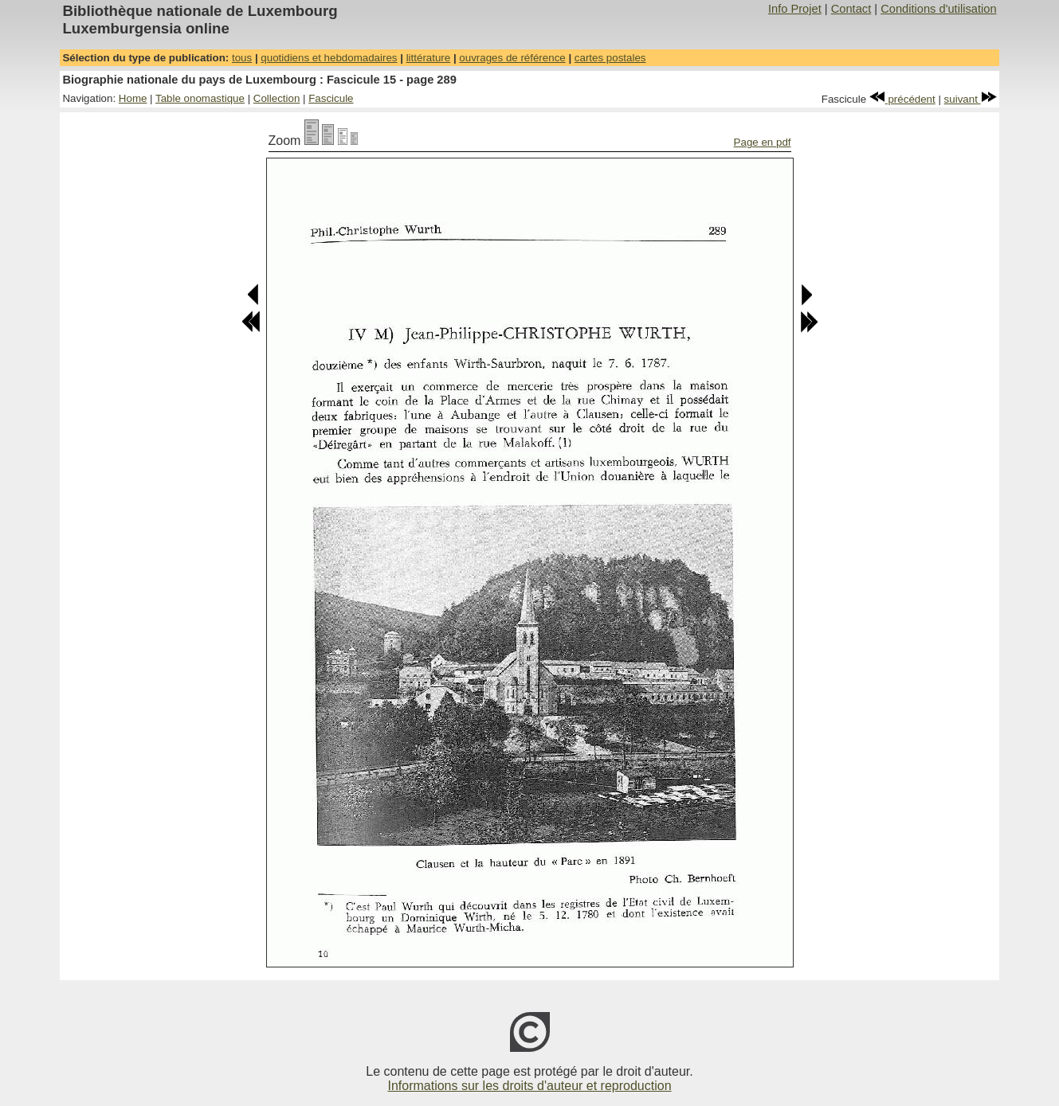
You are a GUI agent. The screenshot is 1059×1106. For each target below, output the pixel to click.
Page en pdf (762, 142)
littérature (428, 58)
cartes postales (610, 58)
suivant (970, 99)
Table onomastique (200, 98)
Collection (276, 98)
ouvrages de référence (512, 58)
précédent (902, 99)
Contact (851, 8)
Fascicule (330, 98)
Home (133, 98)
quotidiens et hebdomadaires (329, 58)
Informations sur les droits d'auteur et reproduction (529, 1085)
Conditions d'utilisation (938, 8)
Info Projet (795, 8)
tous (242, 58)
